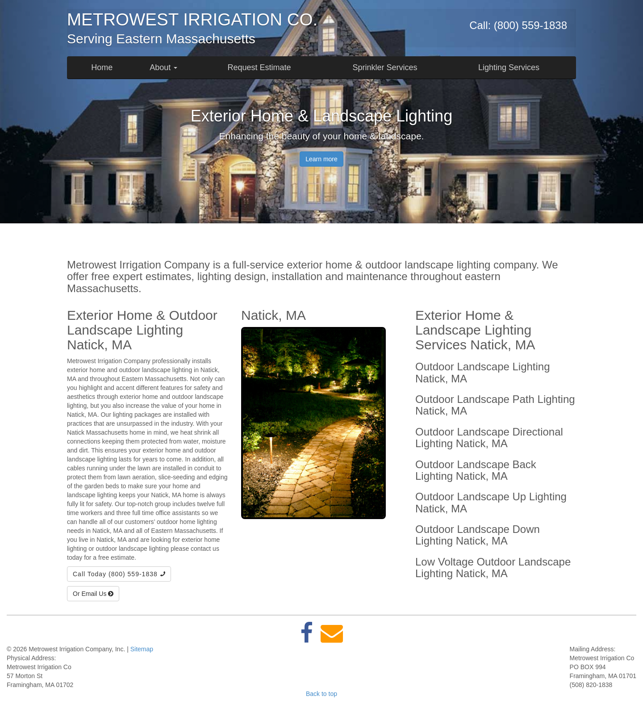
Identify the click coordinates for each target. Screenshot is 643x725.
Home (102, 67)
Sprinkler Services (384, 67)
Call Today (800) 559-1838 (119, 574)
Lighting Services (508, 67)
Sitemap (141, 649)
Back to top (321, 693)
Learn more (321, 159)
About (163, 67)
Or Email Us (93, 593)
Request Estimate (259, 67)
